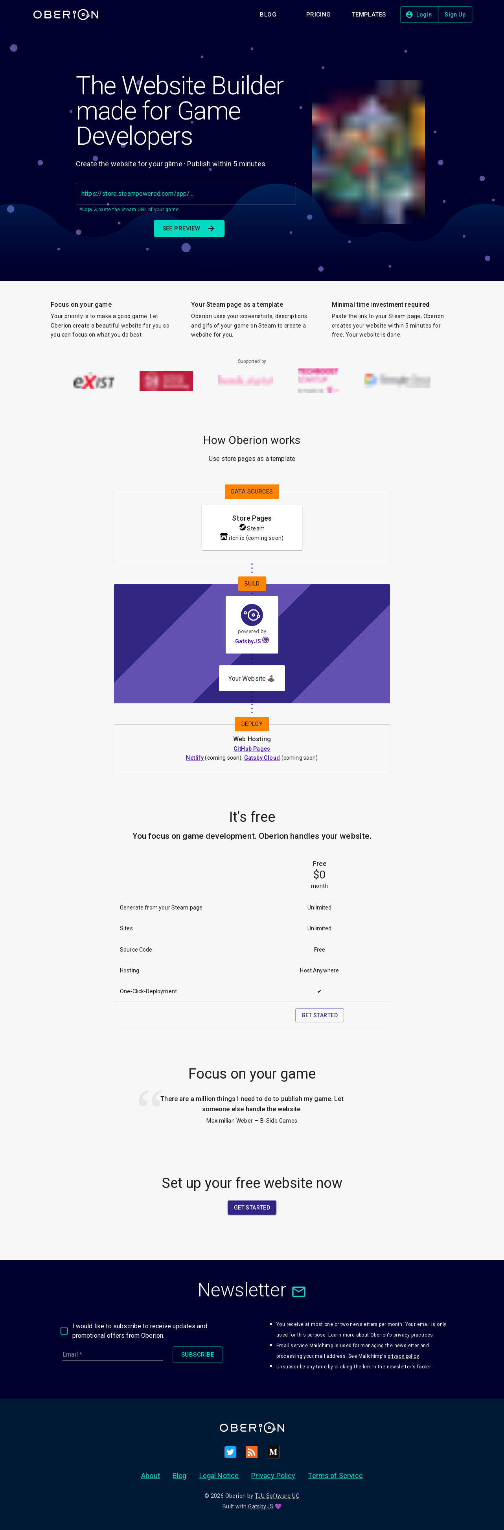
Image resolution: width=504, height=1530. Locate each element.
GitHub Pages (252, 749)
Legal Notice (219, 1475)
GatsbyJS (248, 641)
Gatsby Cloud (262, 758)
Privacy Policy (273, 1475)
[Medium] (273, 1452)
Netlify (195, 758)
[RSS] (251, 1452)
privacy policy (403, 1356)
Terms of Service (335, 1475)
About (150, 1475)
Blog (180, 1475)
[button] (268, 14)
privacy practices (413, 1335)
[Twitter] (230, 1452)
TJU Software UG (277, 1496)
